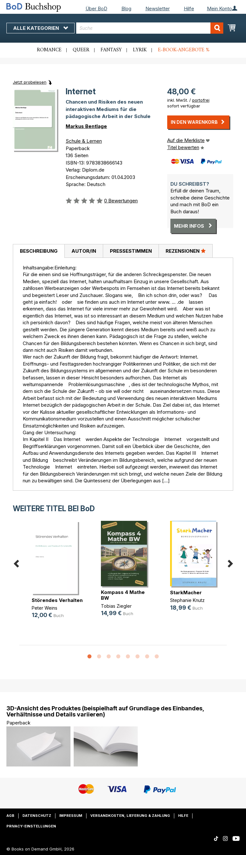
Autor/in (83, 251)
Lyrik (140, 50)
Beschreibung (39, 251)
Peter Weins (44, 608)
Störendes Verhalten (57, 600)
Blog (126, 8)
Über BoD (96, 8)
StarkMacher (186, 592)
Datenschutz (36, 815)
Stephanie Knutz (187, 600)
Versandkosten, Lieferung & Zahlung (130, 815)
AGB (10, 815)
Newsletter (157, 8)
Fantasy (111, 50)
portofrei (200, 100)
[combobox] (149, 28)
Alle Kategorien (40, 28)
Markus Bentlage (86, 126)
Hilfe (189, 8)
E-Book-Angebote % (183, 50)
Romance (49, 50)
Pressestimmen (131, 251)
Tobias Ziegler (116, 606)
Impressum (70, 815)
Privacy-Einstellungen (31, 826)
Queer (81, 50)
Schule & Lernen (84, 141)
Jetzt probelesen (29, 82)
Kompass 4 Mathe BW (123, 595)
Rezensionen (186, 250)
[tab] (38, 251)
